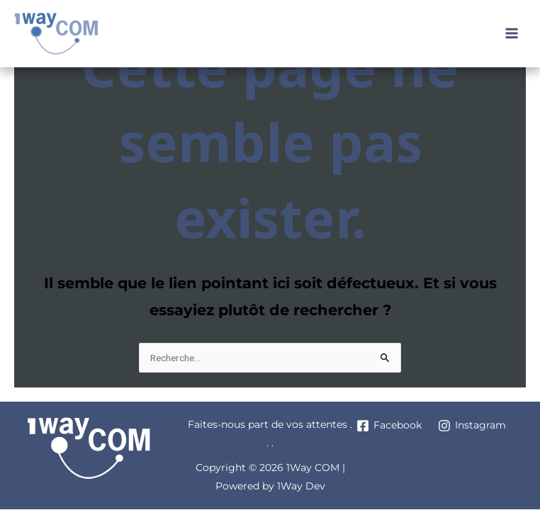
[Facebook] (389, 425)
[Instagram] (472, 425)
